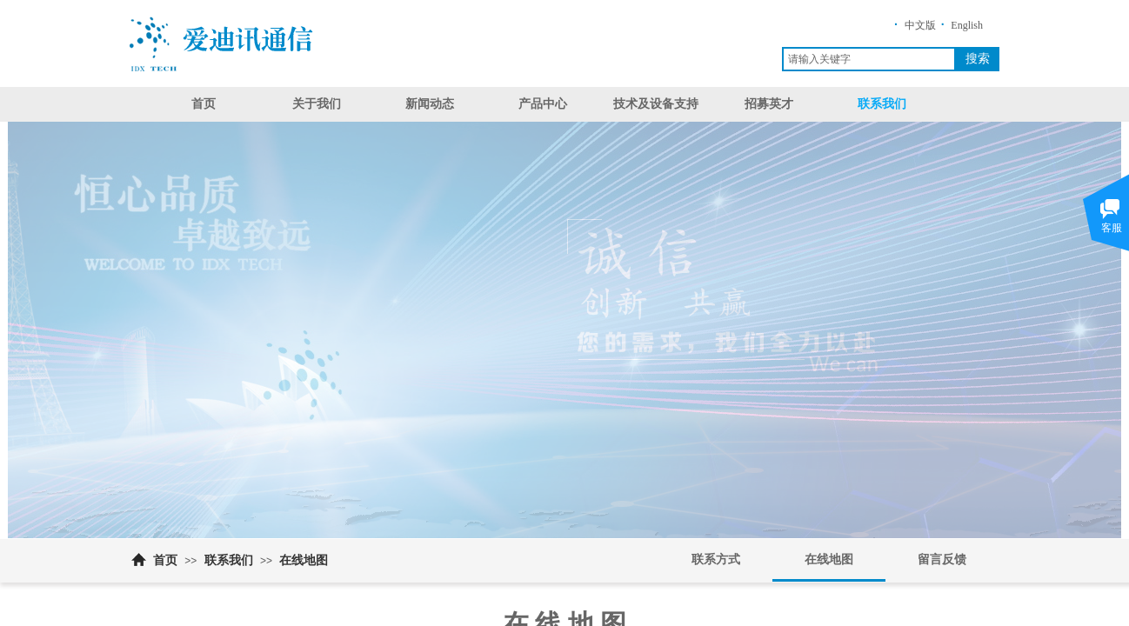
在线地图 (303, 560)
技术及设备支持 (655, 103)
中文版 (920, 25)
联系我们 (882, 103)
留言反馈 (942, 559)
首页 (203, 103)
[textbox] (869, 59)
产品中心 (542, 103)
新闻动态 (429, 103)
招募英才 (769, 103)
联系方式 (715, 559)
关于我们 (316, 103)
